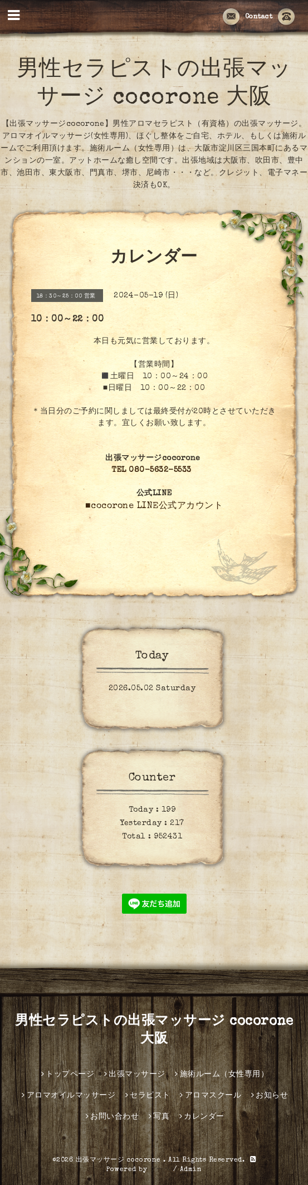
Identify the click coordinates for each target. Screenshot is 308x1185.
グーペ (160, 1170)
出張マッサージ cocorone (120, 1160)
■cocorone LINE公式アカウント (154, 506)
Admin (191, 1170)
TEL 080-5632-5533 (151, 470)
